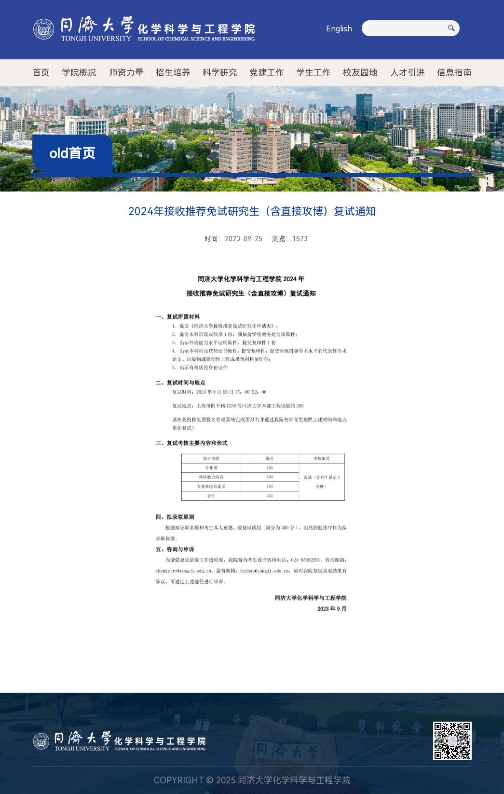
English (339, 28)
